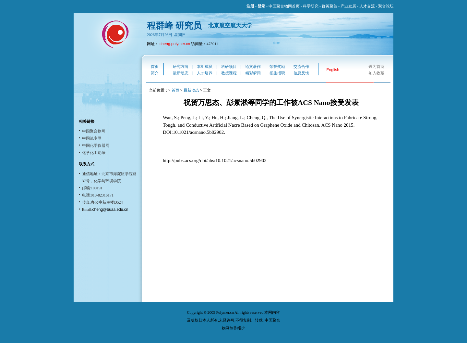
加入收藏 (376, 73)
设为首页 (376, 66)
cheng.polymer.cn (175, 44)
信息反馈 (301, 73)
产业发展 (348, 6)
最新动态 (180, 73)
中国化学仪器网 (95, 145)
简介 (155, 73)
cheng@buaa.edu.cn (110, 209)
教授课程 (229, 73)
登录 (261, 6)
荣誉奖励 (277, 66)
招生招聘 (277, 73)
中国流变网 (92, 138)
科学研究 (310, 6)
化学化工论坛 (93, 152)
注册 (250, 6)
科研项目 (229, 66)
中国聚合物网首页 (284, 6)
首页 (155, 66)
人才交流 (367, 6)
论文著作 (253, 66)
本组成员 (204, 66)
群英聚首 (329, 6)
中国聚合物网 (93, 131)
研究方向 (180, 66)
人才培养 (204, 73)
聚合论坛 (386, 6)
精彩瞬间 (253, 73)
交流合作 (301, 66)
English (333, 70)
